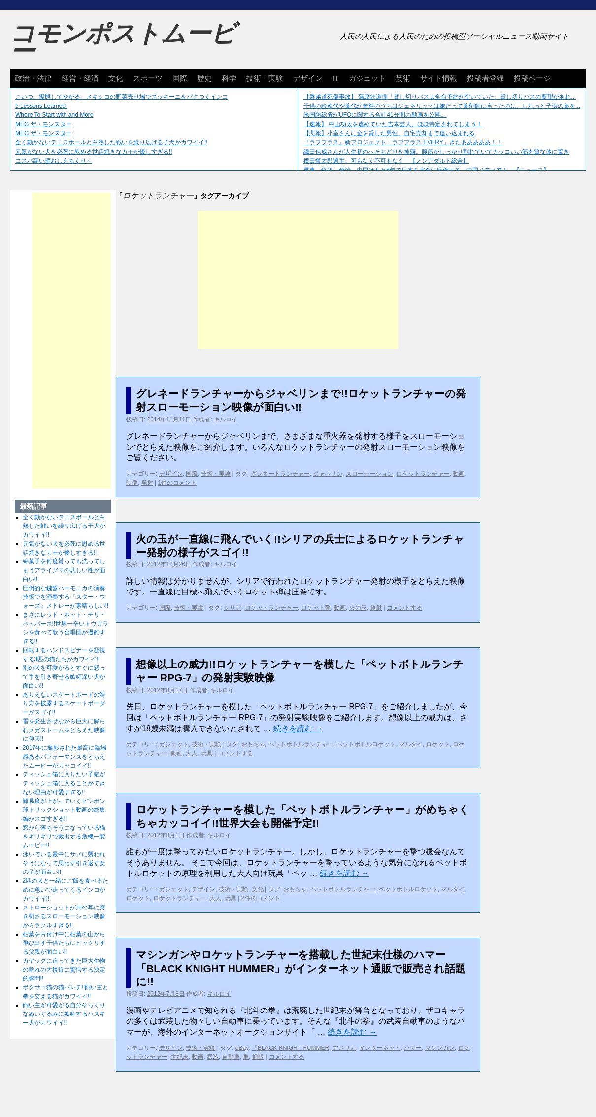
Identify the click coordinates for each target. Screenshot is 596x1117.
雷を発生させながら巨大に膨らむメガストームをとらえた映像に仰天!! (64, 730)
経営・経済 (80, 78)
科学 (229, 78)
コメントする (404, 607)
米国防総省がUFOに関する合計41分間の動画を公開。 (375, 114)
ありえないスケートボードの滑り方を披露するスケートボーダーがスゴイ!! (64, 703)
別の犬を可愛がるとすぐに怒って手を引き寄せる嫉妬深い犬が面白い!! (64, 676)
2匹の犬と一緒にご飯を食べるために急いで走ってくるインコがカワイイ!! (66, 889)
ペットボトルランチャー (300, 744)
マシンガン (440, 1048)
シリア (232, 607)
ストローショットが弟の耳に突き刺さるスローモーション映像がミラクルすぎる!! (64, 916)
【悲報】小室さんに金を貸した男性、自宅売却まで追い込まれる (389, 133)
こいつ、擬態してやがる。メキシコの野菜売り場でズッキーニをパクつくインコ (121, 96)
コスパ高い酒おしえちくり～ (53, 160)
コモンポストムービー (122, 42)
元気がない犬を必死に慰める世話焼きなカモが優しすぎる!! (93, 151)
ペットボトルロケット (366, 744)
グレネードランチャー (280, 473)
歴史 (204, 78)
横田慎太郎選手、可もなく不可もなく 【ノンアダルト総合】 (386, 160)
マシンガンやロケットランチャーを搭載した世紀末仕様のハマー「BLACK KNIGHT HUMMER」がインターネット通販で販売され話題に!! (300, 968)
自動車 (231, 1056)
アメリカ (344, 1048)
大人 (192, 753)
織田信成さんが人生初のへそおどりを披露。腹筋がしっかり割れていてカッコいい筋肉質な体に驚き (436, 151)
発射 (147, 482)
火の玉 (358, 607)
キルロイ (225, 419)
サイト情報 (438, 78)
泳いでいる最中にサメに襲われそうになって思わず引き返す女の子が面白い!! (64, 863)
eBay (241, 1048)
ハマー (413, 1048)
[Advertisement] (298, 280)
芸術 (403, 78)
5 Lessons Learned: (41, 106)
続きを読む (298, 728)
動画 (458, 473)
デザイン (308, 78)
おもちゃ (253, 744)
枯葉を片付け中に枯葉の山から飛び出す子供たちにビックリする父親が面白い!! (64, 943)
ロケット (438, 744)
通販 (258, 1056)
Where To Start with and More (54, 114)
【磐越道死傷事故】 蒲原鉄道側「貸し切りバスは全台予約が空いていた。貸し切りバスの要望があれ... (439, 96)
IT (335, 78)
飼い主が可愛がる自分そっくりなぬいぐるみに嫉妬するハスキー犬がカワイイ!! (64, 1014)
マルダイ (411, 744)
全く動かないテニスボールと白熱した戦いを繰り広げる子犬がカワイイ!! (111, 142)
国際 (179, 78)
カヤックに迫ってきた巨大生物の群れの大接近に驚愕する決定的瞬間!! (64, 969)
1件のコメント (177, 482)
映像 (132, 482)
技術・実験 (264, 78)
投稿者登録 (485, 78)
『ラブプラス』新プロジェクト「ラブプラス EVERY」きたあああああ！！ (402, 142)
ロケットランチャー (423, 473)
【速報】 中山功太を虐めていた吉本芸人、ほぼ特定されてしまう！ (392, 124)
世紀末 (180, 1056)
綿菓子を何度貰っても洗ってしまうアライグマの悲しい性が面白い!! (64, 570)
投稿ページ (532, 78)
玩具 (207, 753)
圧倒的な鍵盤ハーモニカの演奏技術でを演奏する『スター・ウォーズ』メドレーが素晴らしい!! (66, 597)
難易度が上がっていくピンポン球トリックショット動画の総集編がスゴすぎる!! (64, 810)
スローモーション (369, 473)
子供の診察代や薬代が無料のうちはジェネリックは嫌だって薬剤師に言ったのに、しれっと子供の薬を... (441, 106)
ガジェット (367, 78)
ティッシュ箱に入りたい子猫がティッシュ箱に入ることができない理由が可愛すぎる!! (64, 783)
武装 (213, 1056)
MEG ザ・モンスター (43, 124)
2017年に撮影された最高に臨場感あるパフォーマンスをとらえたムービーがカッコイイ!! (65, 756)
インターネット (379, 1048)
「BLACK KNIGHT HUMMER (290, 1048)
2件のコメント (260, 898)
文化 (115, 78)
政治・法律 (33, 78)
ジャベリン (327, 473)
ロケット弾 (316, 607)
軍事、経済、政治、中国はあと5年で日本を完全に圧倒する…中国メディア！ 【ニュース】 (426, 170)
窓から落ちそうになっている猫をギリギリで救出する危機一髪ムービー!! (64, 836)
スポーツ (148, 78)
